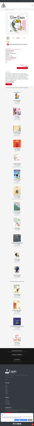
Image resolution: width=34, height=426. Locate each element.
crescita (12, 82)
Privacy (6, 379)
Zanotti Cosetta (8, 49)
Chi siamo (7, 391)
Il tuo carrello (7, 400)
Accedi (6, 399)
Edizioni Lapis (18, 421)
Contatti (6, 392)
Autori (6, 385)
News (6, 387)
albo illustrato (11, 56)
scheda (9, 84)
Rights (6, 390)
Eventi (6, 388)
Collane (6, 386)
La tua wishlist (7, 404)
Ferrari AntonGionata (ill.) (16, 49)
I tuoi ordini (7, 401)
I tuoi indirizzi (7, 403)
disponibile (9, 60)
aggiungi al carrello (22, 68)
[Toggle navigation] (32, 5)
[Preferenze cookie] (32, 424)
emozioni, (7, 82)
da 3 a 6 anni (12, 59)
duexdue (9, 52)
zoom (17, 23)
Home (6, 9)
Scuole (6, 389)
